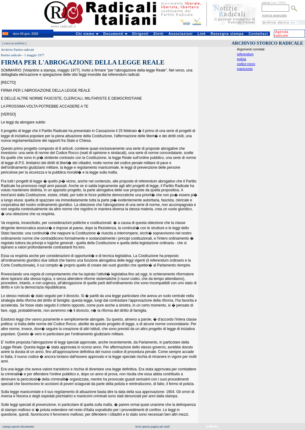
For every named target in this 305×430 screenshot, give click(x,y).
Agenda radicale (281, 33)
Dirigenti (140, 33)
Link (202, 33)
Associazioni (180, 33)
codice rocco (246, 64)
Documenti (115, 33)
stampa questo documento (18, 426)
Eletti (158, 33)
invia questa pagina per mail (152, 426)
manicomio (245, 69)
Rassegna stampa (227, 33)
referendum (245, 54)
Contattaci (258, 33)
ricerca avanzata (274, 15)
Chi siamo (87, 33)
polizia (241, 59)
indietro (212, 426)
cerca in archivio (14, 43)
